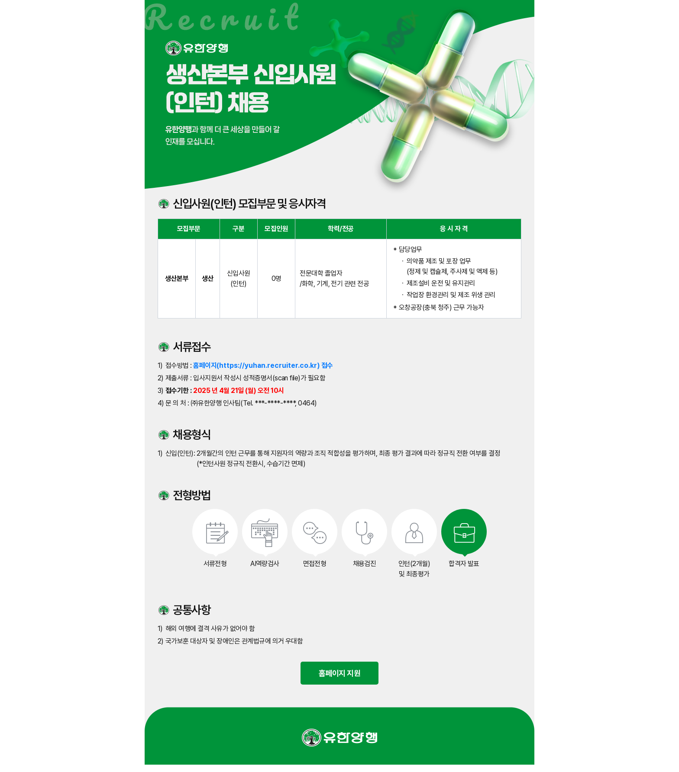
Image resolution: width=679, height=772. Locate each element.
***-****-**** (275, 403)
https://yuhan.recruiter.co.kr (268, 365)
